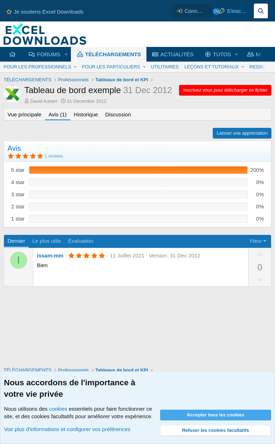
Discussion (118, 114)
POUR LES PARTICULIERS (111, 66)
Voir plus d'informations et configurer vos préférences (67, 429)
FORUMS (49, 54)
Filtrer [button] (256, 241)
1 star (18, 219)
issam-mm (50, 255)
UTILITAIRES (165, 66)
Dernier (16, 241)
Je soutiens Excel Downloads (44, 12)
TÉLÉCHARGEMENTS (113, 54)
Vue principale (25, 114)
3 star (18, 194)
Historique (86, 114)
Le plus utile (46, 241)
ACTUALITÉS (177, 54)
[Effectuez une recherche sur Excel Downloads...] (261, 11)
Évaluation (80, 241)
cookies (58, 409)
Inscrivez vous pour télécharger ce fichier (225, 90)
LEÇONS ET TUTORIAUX (211, 66)
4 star (18, 182)
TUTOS (222, 54)
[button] (66, 54)
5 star (18, 170)
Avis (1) (58, 114)
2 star (18, 206)
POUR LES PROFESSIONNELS (37, 66)
